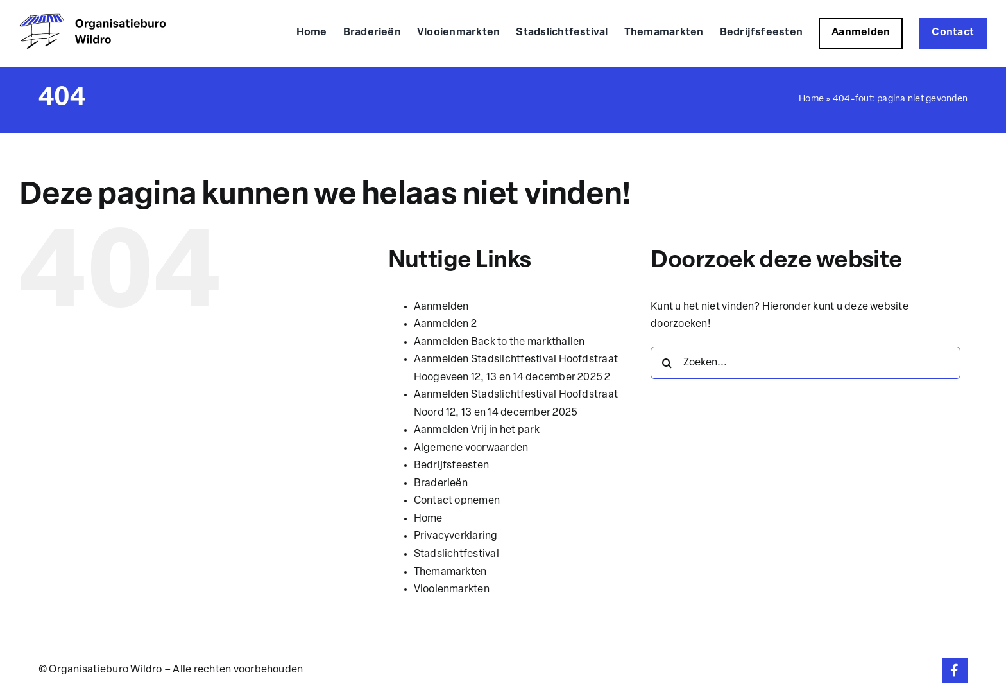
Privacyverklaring (456, 536)
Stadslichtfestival (456, 554)
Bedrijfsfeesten (452, 466)
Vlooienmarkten (452, 589)
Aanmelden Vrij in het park (477, 430)
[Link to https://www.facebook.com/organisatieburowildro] (955, 670)
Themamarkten (450, 572)
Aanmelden (441, 307)
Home (811, 99)
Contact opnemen (457, 501)
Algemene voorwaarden (471, 448)
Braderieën (441, 483)
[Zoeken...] (805, 363)
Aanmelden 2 (445, 324)
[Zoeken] (667, 363)
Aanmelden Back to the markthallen (499, 342)
